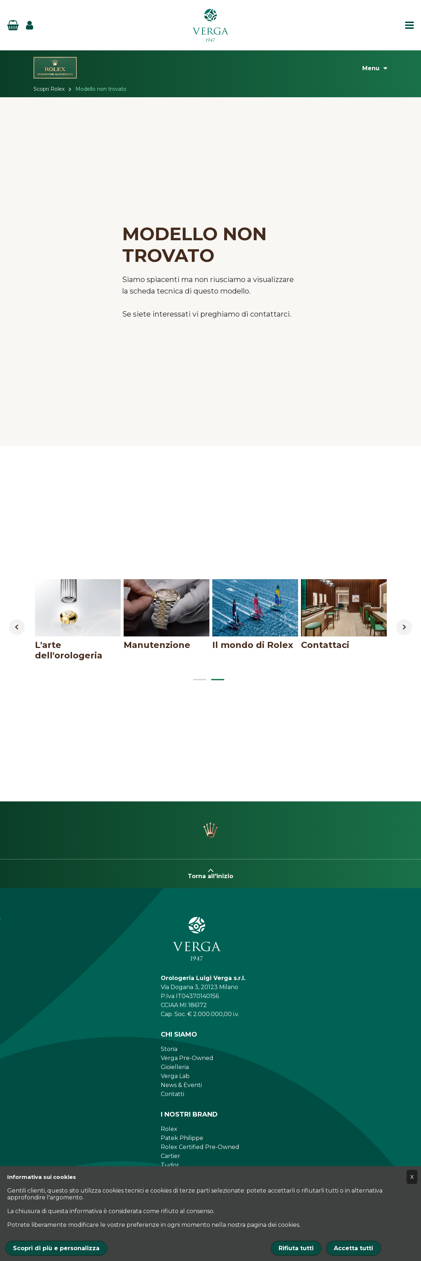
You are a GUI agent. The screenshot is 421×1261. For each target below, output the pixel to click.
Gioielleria (175, 1067)
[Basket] (13, 25)
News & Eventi (181, 1085)
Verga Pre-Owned (187, 1058)
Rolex (169, 1129)
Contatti (172, 1094)
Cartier (170, 1156)
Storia (169, 1049)
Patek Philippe (182, 1138)
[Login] (29, 25)
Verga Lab (175, 1076)
